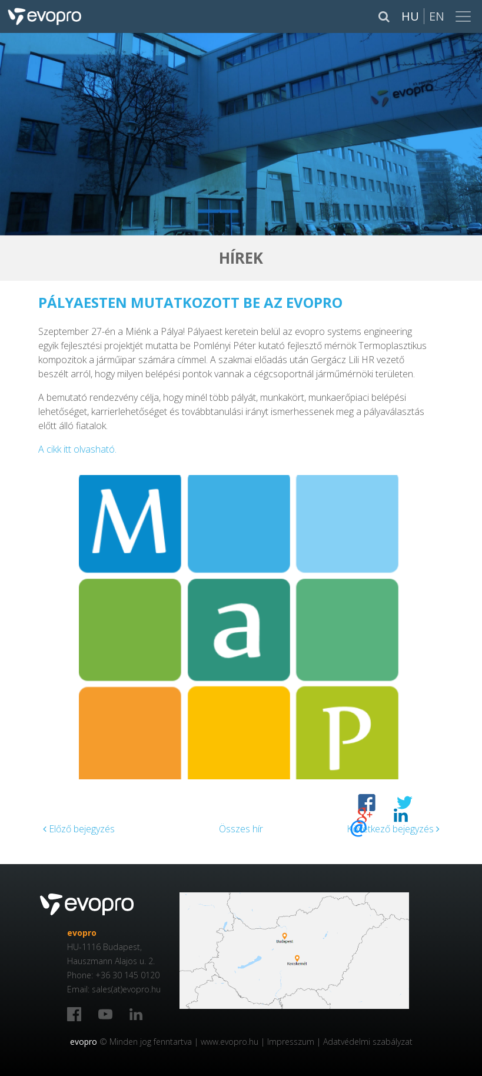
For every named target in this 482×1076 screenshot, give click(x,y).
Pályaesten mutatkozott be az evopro (190, 302)
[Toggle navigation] (464, 16)
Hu (410, 16)
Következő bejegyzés (393, 828)
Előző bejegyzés (79, 828)
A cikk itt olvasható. (77, 449)
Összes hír (241, 828)
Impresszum (290, 1041)
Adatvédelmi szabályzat (368, 1041)
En (436, 16)
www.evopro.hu (229, 1041)
